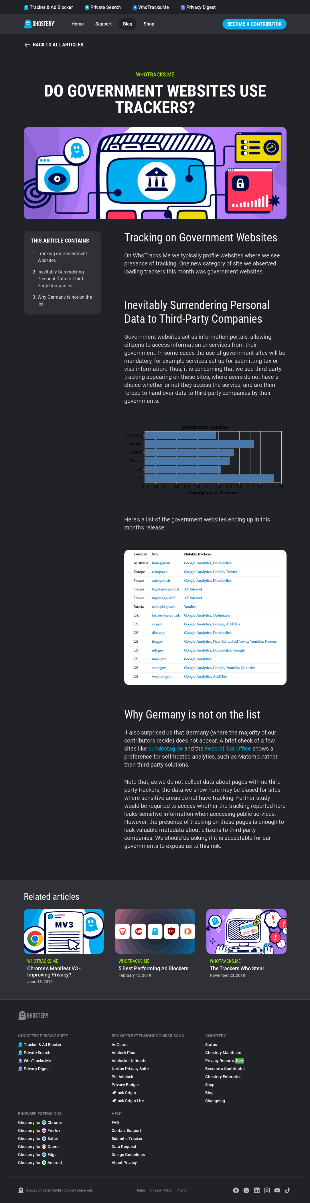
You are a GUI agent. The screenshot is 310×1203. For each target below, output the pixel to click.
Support (103, 24)
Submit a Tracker (127, 1138)
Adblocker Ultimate (129, 1060)
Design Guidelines (128, 1154)
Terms (141, 1190)
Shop (149, 24)
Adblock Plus (123, 1052)
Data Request (124, 1146)
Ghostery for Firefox (39, 1130)
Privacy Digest (198, 7)
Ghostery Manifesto (223, 1052)
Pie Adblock (122, 1076)
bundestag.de (165, 748)
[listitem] (64, 948)
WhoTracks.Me (150, 7)
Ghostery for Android (40, 1162)
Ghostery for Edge (37, 1154)
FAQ (115, 1122)
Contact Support (126, 1130)
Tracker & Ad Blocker (48, 7)
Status (211, 1044)
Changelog (215, 1100)
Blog (127, 24)
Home (78, 24)
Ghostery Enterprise (223, 1076)
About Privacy (124, 1162)
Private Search (102, 7)
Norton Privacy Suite (130, 1068)
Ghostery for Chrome (40, 1122)
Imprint (182, 1190)
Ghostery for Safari (38, 1138)
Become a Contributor (254, 24)
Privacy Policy (161, 1190)
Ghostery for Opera (38, 1146)
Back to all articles (53, 44)
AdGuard (120, 1044)
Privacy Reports (224, 1061)
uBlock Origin (124, 1092)
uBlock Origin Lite (128, 1100)
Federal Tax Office (228, 748)
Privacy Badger (125, 1084)
